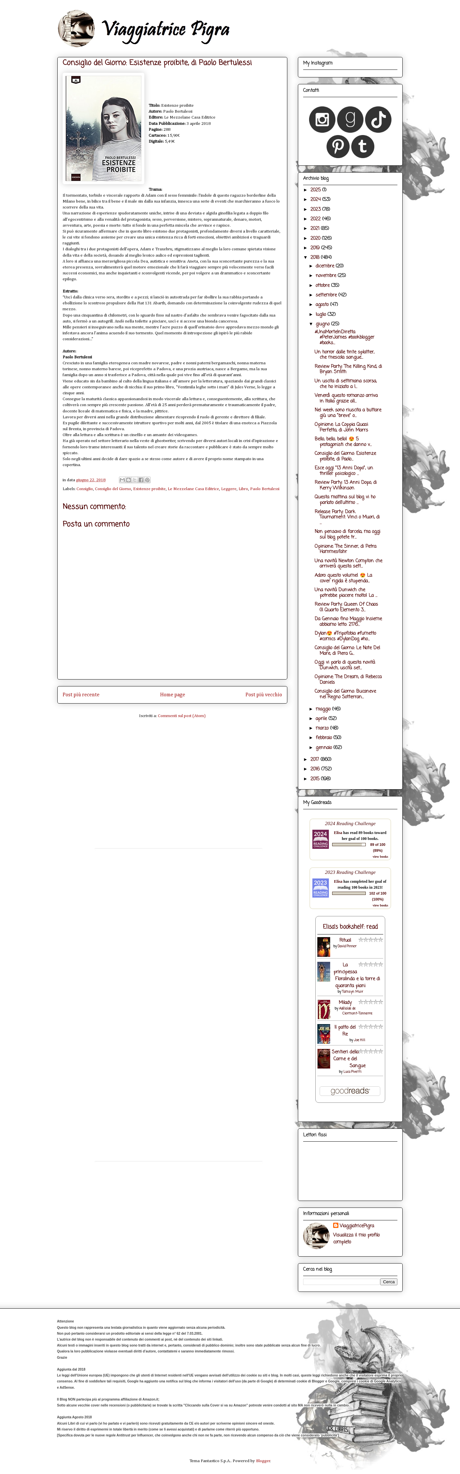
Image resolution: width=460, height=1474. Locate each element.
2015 (315, 779)
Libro (243, 489)
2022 (316, 219)
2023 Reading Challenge (350, 872)
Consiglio (84, 489)
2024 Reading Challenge (350, 823)
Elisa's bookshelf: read (350, 927)
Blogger (263, 1461)
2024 (316, 199)
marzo (323, 728)
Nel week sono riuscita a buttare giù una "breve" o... (348, 413)
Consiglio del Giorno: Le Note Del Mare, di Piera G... (347, 651)
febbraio (324, 738)
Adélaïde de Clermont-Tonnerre (356, 1011)
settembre (327, 295)
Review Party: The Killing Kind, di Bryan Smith (348, 369)
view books (380, 856)
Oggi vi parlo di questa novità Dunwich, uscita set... (345, 665)
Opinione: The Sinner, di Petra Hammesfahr (345, 549)
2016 (315, 769)
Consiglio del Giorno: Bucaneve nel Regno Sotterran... (345, 694)
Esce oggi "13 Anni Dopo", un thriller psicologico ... (344, 471)
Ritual (345, 940)
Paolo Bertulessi (264, 489)
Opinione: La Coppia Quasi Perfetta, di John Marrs (341, 427)
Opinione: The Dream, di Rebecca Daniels (348, 680)
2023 (316, 209)
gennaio (324, 747)
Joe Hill (359, 1040)
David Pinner (347, 946)
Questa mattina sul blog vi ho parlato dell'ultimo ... (345, 500)
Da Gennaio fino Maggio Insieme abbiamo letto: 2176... (348, 622)
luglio (322, 314)
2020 (316, 238)
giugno (323, 324)
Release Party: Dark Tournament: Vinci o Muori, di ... (347, 518)
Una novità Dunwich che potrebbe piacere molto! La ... (346, 593)
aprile (322, 718)
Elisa (338, 832)
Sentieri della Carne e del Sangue (348, 1059)
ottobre (323, 285)
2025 (316, 190)
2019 (315, 248)
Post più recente (81, 694)
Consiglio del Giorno (113, 489)
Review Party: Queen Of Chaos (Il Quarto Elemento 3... (346, 607)
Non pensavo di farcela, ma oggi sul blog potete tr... (347, 534)
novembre (327, 275)
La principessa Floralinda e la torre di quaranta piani (356, 975)
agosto (323, 304)
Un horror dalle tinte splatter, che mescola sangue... (344, 355)
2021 (315, 228)
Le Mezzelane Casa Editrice (193, 489)
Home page (172, 694)
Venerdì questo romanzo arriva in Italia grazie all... (346, 398)
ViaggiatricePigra (357, 1226)
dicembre (326, 266)
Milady (345, 1002)
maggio (324, 709)
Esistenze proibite (149, 489)
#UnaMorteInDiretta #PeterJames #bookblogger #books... (344, 338)
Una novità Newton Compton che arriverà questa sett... (348, 564)
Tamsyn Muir (352, 991)
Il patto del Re (345, 1031)
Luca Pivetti (352, 1072)
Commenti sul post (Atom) (182, 716)
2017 (315, 759)
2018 (315, 257)
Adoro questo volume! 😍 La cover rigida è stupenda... (343, 578)
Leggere (229, 489)
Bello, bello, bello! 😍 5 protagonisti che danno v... (343, 442)
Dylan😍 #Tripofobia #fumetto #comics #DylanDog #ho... (345, 636)
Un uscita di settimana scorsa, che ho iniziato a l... (346, 384)
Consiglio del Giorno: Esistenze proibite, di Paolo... (345, 456)
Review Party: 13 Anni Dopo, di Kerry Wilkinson (346, 485)
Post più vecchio (263, 694)
